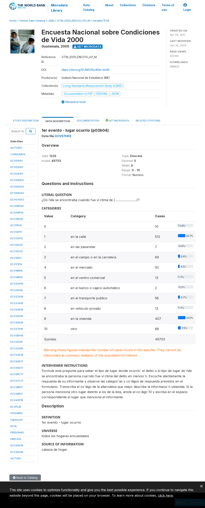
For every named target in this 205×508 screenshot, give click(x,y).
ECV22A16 (16, 296)
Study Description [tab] (26, 120)
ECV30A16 (16, 452)
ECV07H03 (17, 199)
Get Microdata (87, 46)
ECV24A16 (16, 309)
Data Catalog (88, 7)
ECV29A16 (16, 445)
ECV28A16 (16, 335)
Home (13, 20)
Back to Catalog (25, 477)
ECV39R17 (16, 393)
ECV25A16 (16, 316)
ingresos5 (16, 419)
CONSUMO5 (17, 154)
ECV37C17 (16, 380)
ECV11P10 (16, 225)
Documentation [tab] (88, 120)
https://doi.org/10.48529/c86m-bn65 (86, 69)
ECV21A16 (16, 290)
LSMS (51, 20)
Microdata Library (59, 7)
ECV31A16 (16, 341)
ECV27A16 (16, 328)
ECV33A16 (16, 354)
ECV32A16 (16, 348)
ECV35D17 (16, 367)
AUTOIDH (16, 147)
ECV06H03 (17, 193)
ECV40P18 (16, 400)
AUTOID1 (15, 458)
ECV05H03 (17, 186)
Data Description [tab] (57, 121)
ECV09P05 (17, 212)
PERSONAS (17, 432)
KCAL (13, 426)
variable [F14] (100, 20)
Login (187, 7)
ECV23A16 (16, 303)
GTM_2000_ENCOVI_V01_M (73, 20)
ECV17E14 (16, 264)
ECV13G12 (16, 238)
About (109, 5)
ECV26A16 (16, 322)
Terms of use (168, 7)
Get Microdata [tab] (117, 120)
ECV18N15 (16, 270)
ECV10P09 (16, 218)
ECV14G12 (16, 244)
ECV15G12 (16, 251)
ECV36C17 (16, 374)
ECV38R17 (16, 387)
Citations (148, 5)
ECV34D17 (16, 361)
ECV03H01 (16, 173)
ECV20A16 (16, 283)
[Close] (201, 485)
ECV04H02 (17, 180)
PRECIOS (15, 439)
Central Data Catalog (32, 20)
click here (165, 495)
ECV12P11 (16, 231)
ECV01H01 (16, 160)
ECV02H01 (16, 167)
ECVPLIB (15, 406)
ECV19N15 (16, 277)
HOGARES (16, 413)
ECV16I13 (15, 257)
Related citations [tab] (148, 120)
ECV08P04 (17, 206)
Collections (128, 5)
